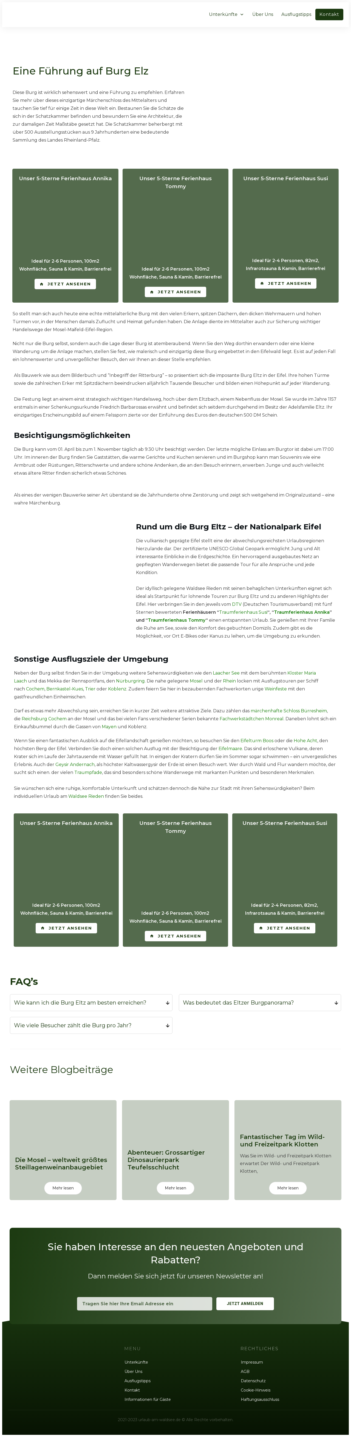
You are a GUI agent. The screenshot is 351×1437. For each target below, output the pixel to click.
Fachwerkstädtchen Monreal (252, 718)
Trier (90, 689)
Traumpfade (88, 772)
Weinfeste (276, 689)
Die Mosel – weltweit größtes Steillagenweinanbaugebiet (63, 1147)
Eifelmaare (230, 748)
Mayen (109, 726)
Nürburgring (130, 681)
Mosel (196, 681)
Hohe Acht (305, 740)
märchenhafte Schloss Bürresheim (289, 710)
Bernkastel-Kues (64, 689)
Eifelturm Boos (256, 740)
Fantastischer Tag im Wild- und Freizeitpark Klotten (287, 1147)
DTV (237, 604)
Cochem (35, 689)
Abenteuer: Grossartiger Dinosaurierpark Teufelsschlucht (175, 1147)
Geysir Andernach (75, 764)
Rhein (229, 681)
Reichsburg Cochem (44, 718)
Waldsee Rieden (86, 796)
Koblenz (117, 689)
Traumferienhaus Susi (243, 612)
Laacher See (226, 673)
